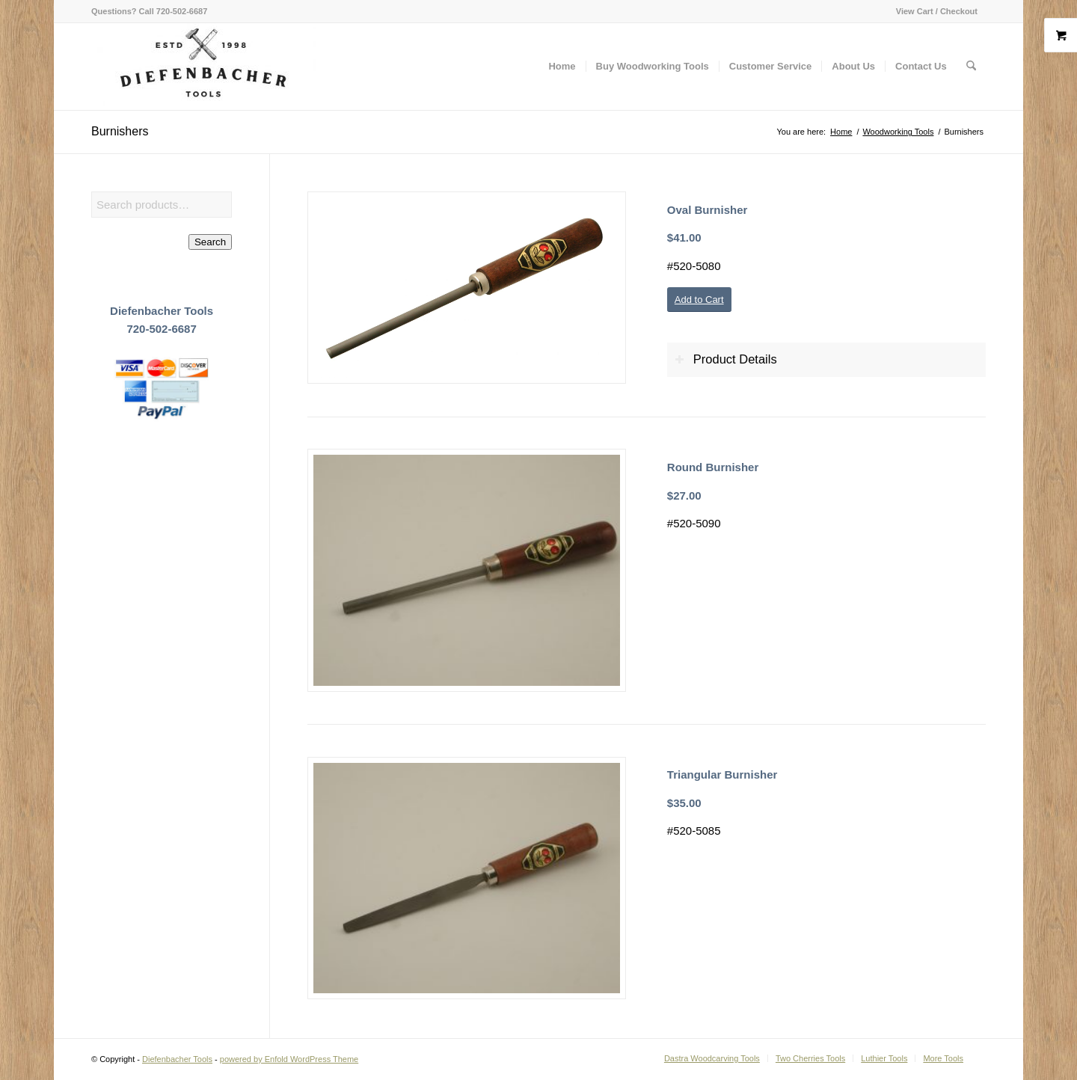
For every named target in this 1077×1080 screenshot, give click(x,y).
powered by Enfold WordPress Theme (289, 1059)
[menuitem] (933, 11)
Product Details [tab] (726, 359)
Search (210, 242)
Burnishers (119, 131)
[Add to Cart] (699, 299)
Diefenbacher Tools (177, 1059)
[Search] (971, 66)
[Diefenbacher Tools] (203, 66)
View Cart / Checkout (937, 11)
